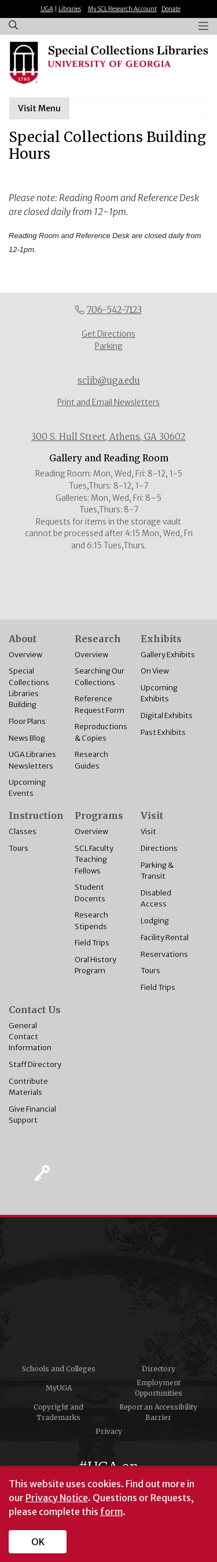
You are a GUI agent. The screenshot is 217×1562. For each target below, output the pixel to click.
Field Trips (92, 942)
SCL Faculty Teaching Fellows (94, 859)
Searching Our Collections (99, 676)
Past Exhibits (163, 732)
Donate (171, 9)
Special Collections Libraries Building (29, 687)
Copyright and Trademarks (58, 1412)
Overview (25, 654)
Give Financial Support (32, 1114)
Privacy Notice (56, 1497)
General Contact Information (30, 1036)
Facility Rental (165, 937)
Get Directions (108, 334)
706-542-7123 (114, 309)
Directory (158, 1368)
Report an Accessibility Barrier (158, 1412)
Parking (109, 346)
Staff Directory (35, 1064)
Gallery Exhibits (168, 654)
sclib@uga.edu (109, 380)
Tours (18, 848)
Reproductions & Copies (101, 732)
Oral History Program (95, 965)
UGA (47, 9)
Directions (159, 848)
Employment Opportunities (158, 1387)
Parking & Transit (157, 870)
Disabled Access (156, 898)
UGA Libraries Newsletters (32, 759)
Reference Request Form (99, 704)
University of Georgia (109, 1294)
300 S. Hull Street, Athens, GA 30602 (108, 436)
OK (38, 1542)
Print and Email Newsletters (108, 402)
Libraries (69, 9)
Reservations (164, 954)
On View (155, 670)
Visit (148, 831)
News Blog (27, 737)
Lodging (155, 920)
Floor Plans (27, 721)
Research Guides (91, 759)
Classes (22, 831)
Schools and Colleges (58, 1368)
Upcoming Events (27, 787)
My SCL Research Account (122, 9)
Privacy (108, 1431)
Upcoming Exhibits (159, 693)
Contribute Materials (28, 1086)
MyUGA (59, 1387)
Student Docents (90, 892)
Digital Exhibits (167, 715)
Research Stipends (91, 920)
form (111, 1511)
